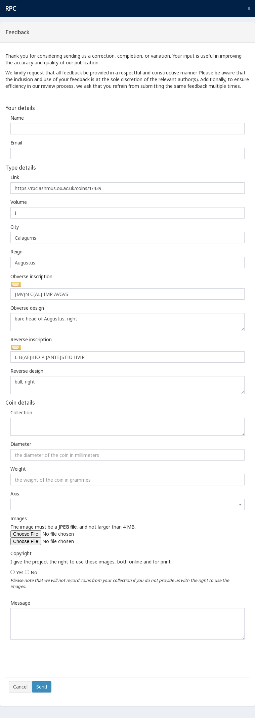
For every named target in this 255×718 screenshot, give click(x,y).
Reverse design (26, 371)
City (14, 227)
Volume (18, 202)
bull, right (127, 385)
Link (14, 177)
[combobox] (127, 504)
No (34, 572)
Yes (20, 572)
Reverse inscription (31, 339)
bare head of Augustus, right (127, 322)
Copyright (21, 553)
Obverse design (27, 308)
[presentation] (60, 661)
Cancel (20, 686)
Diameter (20, 444)
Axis (14, 493)
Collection (21, 412)
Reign (16, 251)
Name (17, 118)
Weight (18, 469)
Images (18, 518)
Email (16, 142)
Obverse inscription (31, 276)
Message (20, 603)
